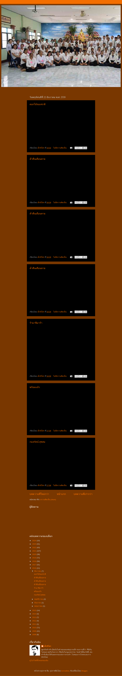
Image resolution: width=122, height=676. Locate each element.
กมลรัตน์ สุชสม (37, 442)
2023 (34, 544)
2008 (34, 635)
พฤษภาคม (38, 606)
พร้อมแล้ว (35, 387)
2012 (34, 621)
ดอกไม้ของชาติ (38, 104)
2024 (34, 541)
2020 (34, 554)
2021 (34, 551)
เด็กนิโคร (47, 646)
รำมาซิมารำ (36, 323)
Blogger (84, 671)
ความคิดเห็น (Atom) (48, 500)
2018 (34, 561)
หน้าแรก (61, 494)
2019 (34, 558)
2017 (34, 565)
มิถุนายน (38, 603)
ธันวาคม (38, 571)
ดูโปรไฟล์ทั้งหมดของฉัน (39, 660)
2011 (34, 624)
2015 (34, 610)
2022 (34, 548)
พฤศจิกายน (39, 599)
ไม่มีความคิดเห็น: (60, 148)
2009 (34, 631)
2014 (34, 614)
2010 (34, 628)
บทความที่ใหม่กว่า (39, 494)
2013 (34, 617)
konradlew (65, 671)
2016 (34, 568)
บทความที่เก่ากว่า (83, 494)
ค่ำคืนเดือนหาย (37, 159)
